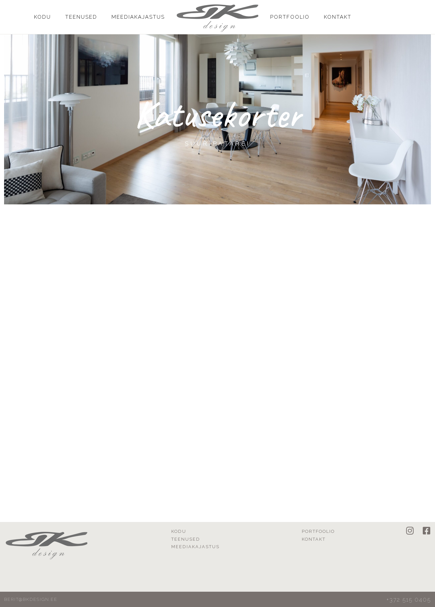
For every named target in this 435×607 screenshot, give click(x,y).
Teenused (81, 17)
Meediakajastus (138, 17)
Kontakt (337, 17)
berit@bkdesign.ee (30, 599)
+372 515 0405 (408, 599)
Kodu (42, 17)
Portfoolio (290, 17)
